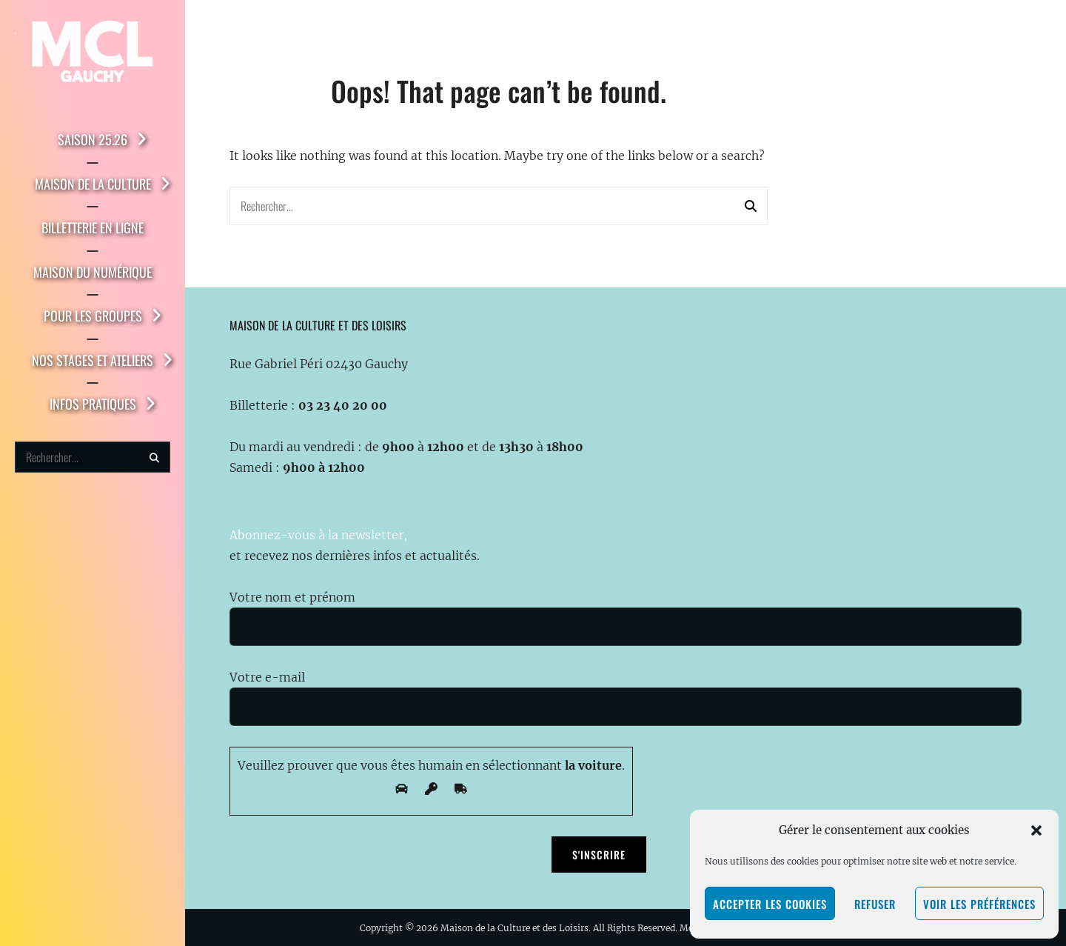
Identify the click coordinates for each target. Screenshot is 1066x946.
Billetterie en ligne (92, 227)
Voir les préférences (979, 904)
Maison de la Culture (93, 183)
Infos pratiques (93, 403)
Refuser (875, 904)
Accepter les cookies (770, 904)
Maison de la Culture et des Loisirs (514, 927)
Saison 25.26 (92, 139)
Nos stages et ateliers (92, 360)
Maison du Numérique (92, 272)
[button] (1036, 830)
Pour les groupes (93, 315)
